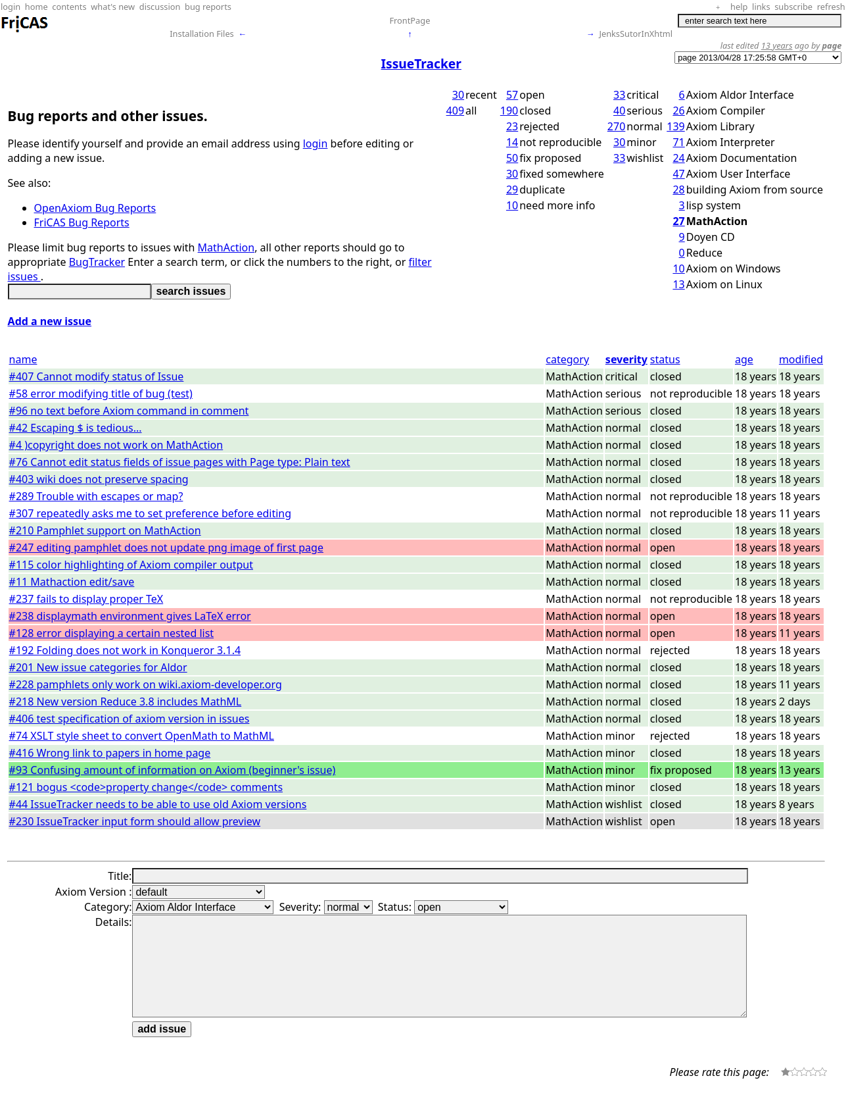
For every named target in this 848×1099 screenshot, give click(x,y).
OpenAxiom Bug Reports (95, 208)
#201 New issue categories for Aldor (98, 667)
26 (678, 110)
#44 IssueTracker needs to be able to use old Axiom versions (158, 804)
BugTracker (97, 262)
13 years (777, 45)
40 (619, 110)
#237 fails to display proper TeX (86, 599)
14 (512, 142)
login (315, 143)
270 (616, 126)
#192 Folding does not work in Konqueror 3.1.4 (125, 650)
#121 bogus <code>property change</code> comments (146, 787)
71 (678, 142)
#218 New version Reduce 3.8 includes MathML (125, 701)
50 (512, 158)
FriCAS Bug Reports (82, 222)
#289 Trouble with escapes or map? (96, 496)
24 (678, 158)
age (744, 359)
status (665, 359)
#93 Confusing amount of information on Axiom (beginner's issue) (172, 770)
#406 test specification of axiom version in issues (129, 718)
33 (619, 95)
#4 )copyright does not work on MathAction (116, 445)
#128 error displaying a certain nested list (111, 633)
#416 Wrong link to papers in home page (110, 753)
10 (512, 205)
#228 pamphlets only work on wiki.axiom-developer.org (145, 684)
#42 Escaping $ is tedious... (75, 428)
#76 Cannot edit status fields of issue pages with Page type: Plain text (179, 462)
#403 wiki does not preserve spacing (99, 479)
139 (675, 126)
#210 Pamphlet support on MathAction (105, 530)
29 (512, 189)
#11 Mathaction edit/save (72, 582)
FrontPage (409, 20)
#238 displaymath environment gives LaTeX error (130, 616)
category (567, 359)
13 (678, 284)
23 (512, 126)
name (23, 359)
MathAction (226, 247)
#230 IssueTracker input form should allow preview (135, 821)
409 (455, 110)
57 (512, 95)
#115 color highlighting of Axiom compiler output (131, 564)
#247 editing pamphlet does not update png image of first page (166, 547)
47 (678, 173)
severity (626, 359)
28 (678, 189)
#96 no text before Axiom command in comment (129, 410)
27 (678, 221)
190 (509, 110)
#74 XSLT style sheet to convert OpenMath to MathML (141, 735)
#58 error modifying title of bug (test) (101, 393)
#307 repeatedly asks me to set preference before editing (150, 513)
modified (801, 359)
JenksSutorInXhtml (635, 33)
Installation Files (201, 33)
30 (458, 95)
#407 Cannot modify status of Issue (96, 376)
